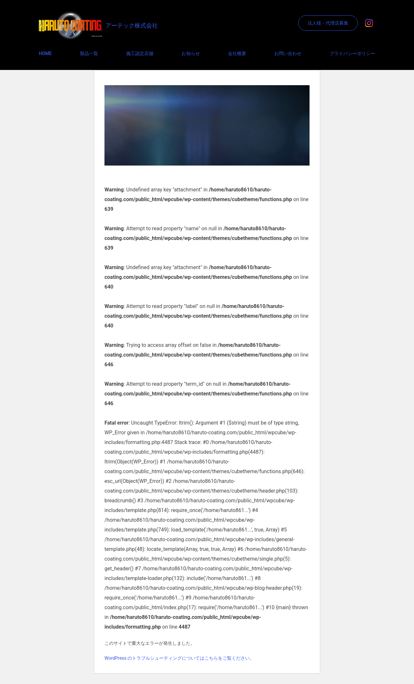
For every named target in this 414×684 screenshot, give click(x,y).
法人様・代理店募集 (328, 23)
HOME (45, 53)
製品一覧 (89, 53)
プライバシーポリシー (352, 53)
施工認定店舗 (139, 53)
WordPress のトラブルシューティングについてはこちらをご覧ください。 (179, 658)
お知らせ (190, 53)
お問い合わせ (287, 53)
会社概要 (237, 53)
